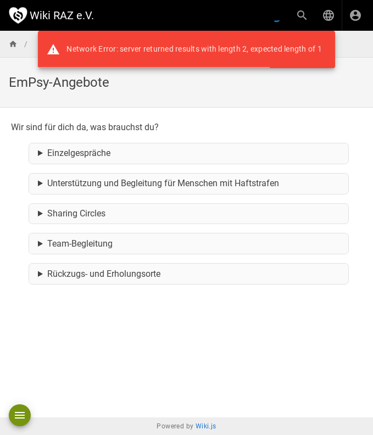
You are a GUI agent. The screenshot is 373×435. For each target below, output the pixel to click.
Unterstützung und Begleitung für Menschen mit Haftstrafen (163, 183)
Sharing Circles (76, 213)
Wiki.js (206, 426)
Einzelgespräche (78, 153)
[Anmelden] (355, 15)
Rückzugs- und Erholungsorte (103, 274)
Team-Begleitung (80, 243)
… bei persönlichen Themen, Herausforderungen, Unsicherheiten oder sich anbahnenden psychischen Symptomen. (189, 153)
